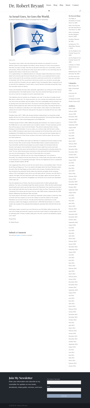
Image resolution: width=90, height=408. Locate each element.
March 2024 (72, 173)
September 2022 (73, 222)
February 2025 (73, 144)
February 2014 (73, 276)
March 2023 (72, 206)
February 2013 (73, 309)
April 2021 (71, 263)
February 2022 (73, 241)
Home (48, 5)
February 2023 (73, 209)
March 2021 (72, 266)
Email (48, 386)
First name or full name (53, 379)
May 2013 (71, 301)
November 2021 (73, 247)
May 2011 (71, 355)
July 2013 (71, 295)
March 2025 (72, 141)
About (67, 5)
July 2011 (71, 350)
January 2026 (72, 114)
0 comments (44, 20)
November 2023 (73, 184)
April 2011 (71, 358)
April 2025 (71, 138)
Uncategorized (34, 20)
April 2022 (71, 236)
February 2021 (73, 268)
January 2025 (72, 146)
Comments (72, 93)
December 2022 (73, 214)
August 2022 (72, 225)
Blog (61, 5)
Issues (70, 96)
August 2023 (72, 192)
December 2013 (73, 282)
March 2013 (72, 306)
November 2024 (73, 152)
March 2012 (72, 328)
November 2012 (73, 317)
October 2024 (72, 155)
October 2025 (72, 122)
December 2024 (73, 149)
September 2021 (73, 249)
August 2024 (72, 160)
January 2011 (72, 366)
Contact (75, 5)
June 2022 (71, 230)
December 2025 (73, 117)
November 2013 (73, 285)
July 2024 (71, 163)
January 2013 (72, 312)
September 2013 (73, 290)
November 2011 (73, 339)
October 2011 (72, 341)
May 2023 (71, 201)
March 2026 (72, 108)
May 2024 (71, 168)
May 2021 (71, 260)
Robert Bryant (15, 20)
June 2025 (71, 133)
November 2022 (73, 217)
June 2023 (71, 198)
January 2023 (72, 211)
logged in (18, 235)
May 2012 (71, 322)
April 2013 (71, 303)
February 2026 (73, 111)
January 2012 (72, 333)
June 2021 (71, 257)
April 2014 (71, 271)
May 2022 (71, 233)
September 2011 (73, 344)
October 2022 (72, 220)
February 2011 (73, 363)
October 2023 (72, 187)
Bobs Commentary (74, 88)
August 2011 (72, 347)
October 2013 (72, 287)
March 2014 (72, 274)
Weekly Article (73, 101)
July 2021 (71, 255)
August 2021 (72, 252)
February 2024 (73, 176)
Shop (55, 5)
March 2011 (72, 360)
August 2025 (72, 127)
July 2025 (71, 130)
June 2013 (71, 298)
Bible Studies (72, 86)
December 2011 (73, 336)
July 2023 (71, 195)
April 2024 (71, 171)
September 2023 (73, 190)
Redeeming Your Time (75, 71)
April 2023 (71, 203)
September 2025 (73, 125)
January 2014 (72, 279)
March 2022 (72, 238)
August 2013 (72, 293)
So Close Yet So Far (74, 76)
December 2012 (73, 314)
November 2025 (73, 119)
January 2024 (72, 179)
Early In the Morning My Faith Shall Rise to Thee (75, 28)
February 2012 (73, 331)
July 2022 (71, 228)
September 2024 (73, 157)
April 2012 (71, 325)
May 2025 (71, 136)
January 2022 (72, 244)
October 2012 (72, 320)
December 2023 (73, 182)
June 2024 (71, 165)
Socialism (71, 39)
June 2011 (71, 352)
